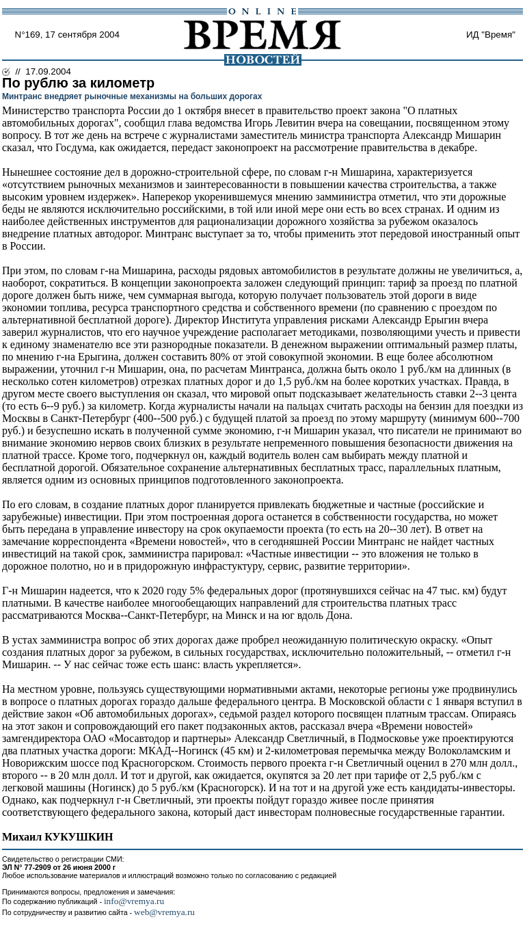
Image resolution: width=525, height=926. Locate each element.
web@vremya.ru (164, 912)
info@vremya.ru (134, 901)
